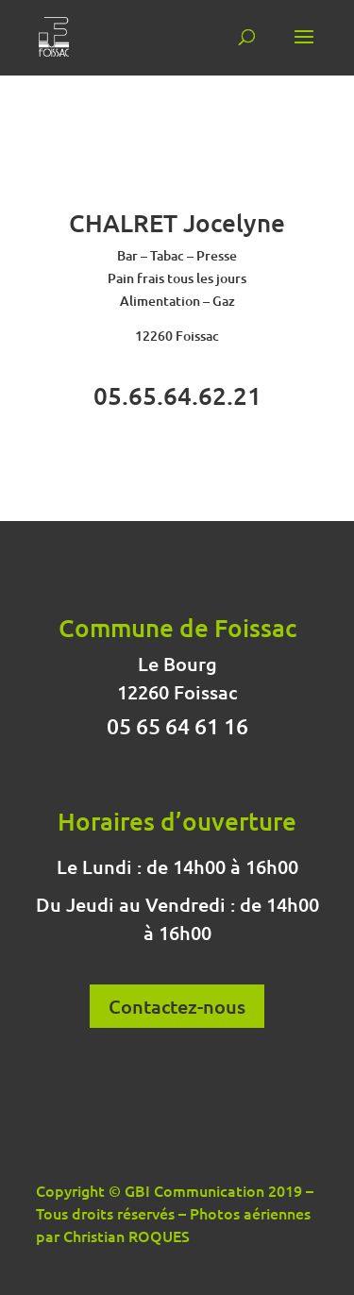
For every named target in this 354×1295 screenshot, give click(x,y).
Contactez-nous (177, 1006)
